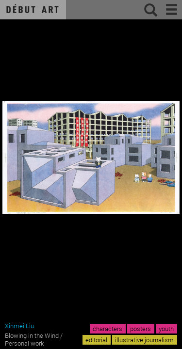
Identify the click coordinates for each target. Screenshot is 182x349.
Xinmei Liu (19, 325)
